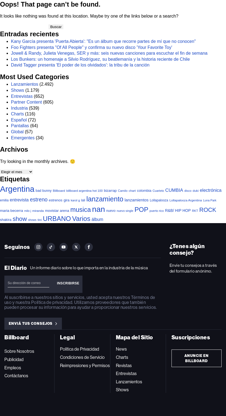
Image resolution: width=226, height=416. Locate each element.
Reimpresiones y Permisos (85, 365)
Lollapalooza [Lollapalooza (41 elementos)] (159, 200)
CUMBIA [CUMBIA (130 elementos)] (174, 190)
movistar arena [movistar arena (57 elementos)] (57, 211)
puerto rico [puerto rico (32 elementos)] (157, 210)
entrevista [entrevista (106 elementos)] (19, 200)
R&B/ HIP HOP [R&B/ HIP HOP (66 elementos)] (178, 210)
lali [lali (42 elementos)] (83, 200)
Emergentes (23, 137)
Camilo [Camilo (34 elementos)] (122, 190)
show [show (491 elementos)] (20, 218)
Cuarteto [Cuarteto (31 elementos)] (158, 190)
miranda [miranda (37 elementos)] (38, 210)
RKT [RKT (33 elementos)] (195, 210)
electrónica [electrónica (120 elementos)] (210, 190)
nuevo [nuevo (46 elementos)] (111, 211)
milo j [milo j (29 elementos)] (27, 210)
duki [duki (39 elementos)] (196, 191)
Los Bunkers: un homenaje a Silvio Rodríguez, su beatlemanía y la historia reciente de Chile (100, 59)
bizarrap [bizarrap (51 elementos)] (110, 190)
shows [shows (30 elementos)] (32, 219)
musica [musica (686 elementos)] (80, 209)
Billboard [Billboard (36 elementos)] (59, 190)
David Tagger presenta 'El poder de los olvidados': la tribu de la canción (80, 65)
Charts (17, 114)
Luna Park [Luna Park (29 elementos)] (209, 200)
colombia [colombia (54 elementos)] (144, 190)
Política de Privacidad (79, 349)
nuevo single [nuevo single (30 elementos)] (125, 210)
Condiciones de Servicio (82, 357)
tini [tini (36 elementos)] (40, 219)
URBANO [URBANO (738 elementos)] (57, 218)
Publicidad (14, 359)
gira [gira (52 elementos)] (67, 200)
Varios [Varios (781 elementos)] (81, 218)
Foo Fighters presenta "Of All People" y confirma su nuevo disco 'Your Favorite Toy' (91, 47)
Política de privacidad (51, 302)
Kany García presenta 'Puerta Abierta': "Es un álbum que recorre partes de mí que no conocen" (103, 41)
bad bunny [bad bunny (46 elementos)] (44, 191)
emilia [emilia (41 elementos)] (4, 200)
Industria (19, 108)
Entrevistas (22, 96)
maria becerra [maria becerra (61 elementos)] (11, 211)
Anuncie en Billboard (196, 358)
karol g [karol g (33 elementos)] (75, 200)
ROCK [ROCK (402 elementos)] (207, 210)
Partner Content (26, 102)
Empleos (12, 367)
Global (17, 131)
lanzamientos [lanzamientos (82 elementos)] (136, 200)
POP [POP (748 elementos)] (141, 209)
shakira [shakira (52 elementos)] (6, 220)
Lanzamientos (24, 84)
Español (19, 120)
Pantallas (20, 125)
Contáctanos (16, 375)
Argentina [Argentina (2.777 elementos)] (17, 188)
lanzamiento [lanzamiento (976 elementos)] (104, 199)
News (121, 349)
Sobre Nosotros (19, 351)
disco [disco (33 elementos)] (187, 190)
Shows (17, 90)
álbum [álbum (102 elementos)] (97, 219)
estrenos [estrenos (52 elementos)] (55, 200)
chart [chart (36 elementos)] (132, 190)
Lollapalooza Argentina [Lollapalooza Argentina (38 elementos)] (185, 200)
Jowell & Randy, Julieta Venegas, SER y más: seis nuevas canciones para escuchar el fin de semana (109, 53)
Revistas (124, 365)
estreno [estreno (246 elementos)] (38, 200)
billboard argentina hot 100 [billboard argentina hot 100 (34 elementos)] (84, 190)
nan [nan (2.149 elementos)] (98, 209)
